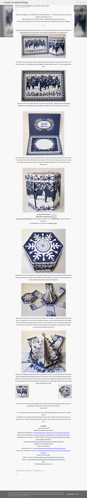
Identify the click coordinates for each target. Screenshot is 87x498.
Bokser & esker (19, 470)
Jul (43, 470)
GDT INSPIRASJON (37, 470)
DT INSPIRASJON (28, 470)
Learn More (70, 494)
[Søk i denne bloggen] (78, 2)
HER (17, 412)
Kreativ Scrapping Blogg (16, 2)
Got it (77, 494)
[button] (16, 10)
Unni (51, 14)
